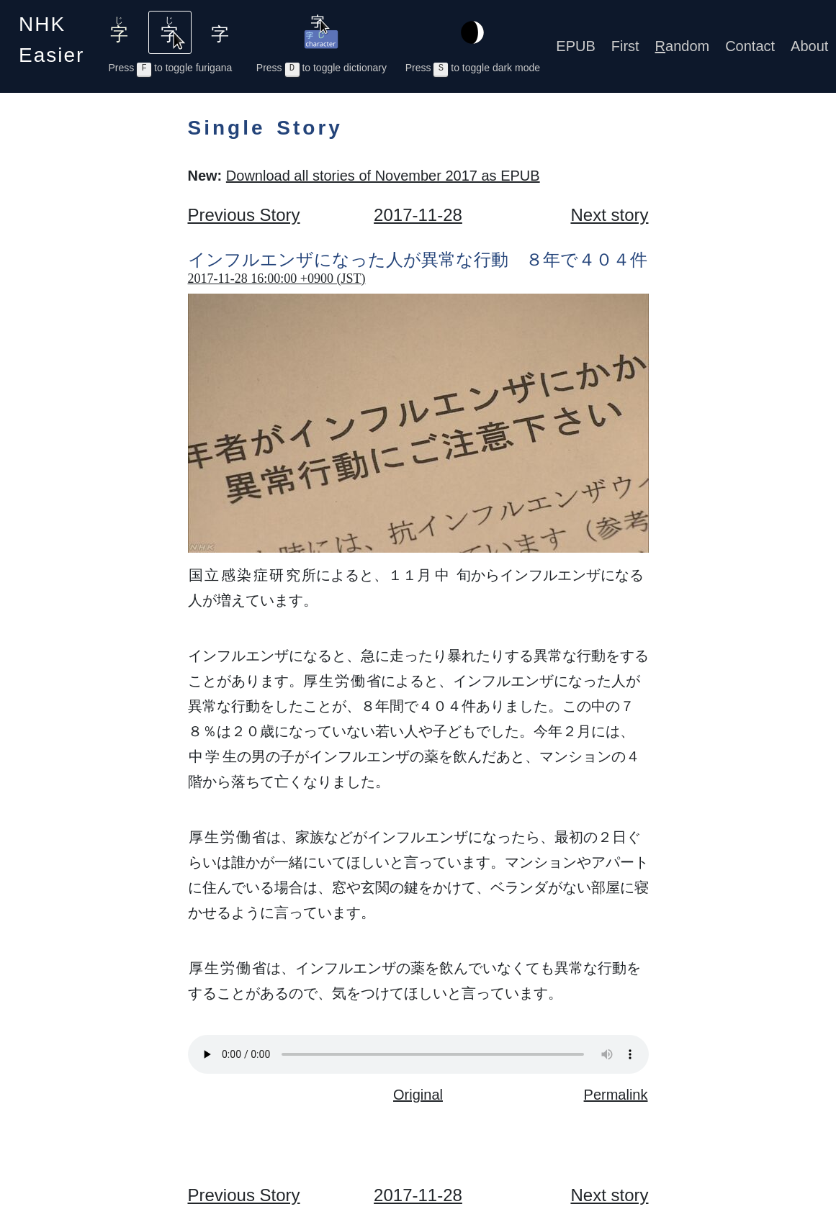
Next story (609, 215)
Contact (750, 46)
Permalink (616, 1095)
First (625, 46)
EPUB (575, 46)
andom (682, 46)
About (809, 46)
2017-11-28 (418, 215)
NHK (51, 39)
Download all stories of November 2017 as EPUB (383, 176)
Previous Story (244, 215)
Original (418, 1095)
